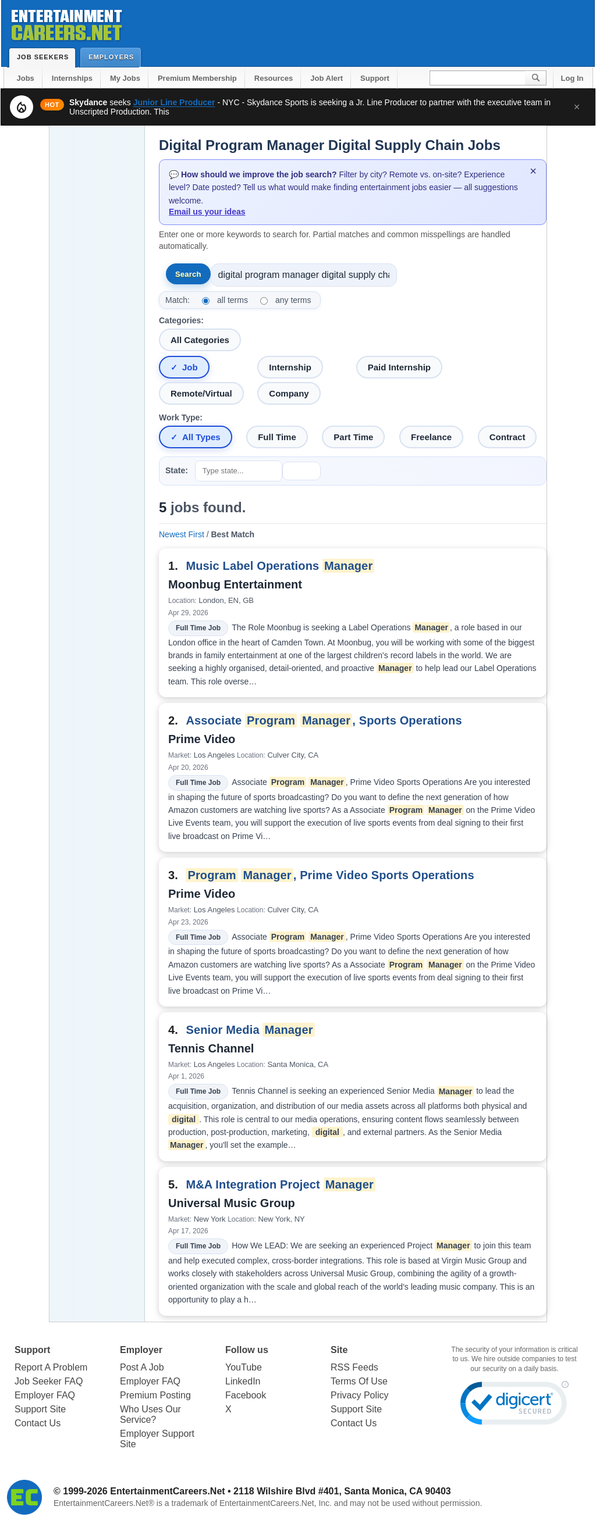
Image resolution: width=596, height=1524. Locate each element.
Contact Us (38, 1423)
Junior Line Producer (174, 102)
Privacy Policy (360, 1395)
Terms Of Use (359, 1381)
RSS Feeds (354, 1367)
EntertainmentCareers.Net (167, 1491)
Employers (113, 57)
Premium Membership (197, 78)
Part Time (353, 437)
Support (374, 78)
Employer (141, 1350)
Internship (290, 367)
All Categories (200, 340)
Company (288, 393)
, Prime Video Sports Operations (330, 875)
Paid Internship (399, 367)
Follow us (246, 1350)
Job (190, 367)
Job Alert (326, 78)
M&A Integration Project (280, 1184)
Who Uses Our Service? (150, 1414)
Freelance (431, 437)
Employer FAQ (45, 1395)
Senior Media (250, 1029)
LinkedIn (243, 1381)
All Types (201, 437)
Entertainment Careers (66, 23)
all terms (232, 300)
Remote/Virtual (201, 393)
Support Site (40, 1409)
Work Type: (181, 417)
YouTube (243, 1367)
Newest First (181, 534)
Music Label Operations (280, 565)
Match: (177, 300)
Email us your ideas (207, 211)
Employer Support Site (157, 1439)
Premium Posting (155, 1395)
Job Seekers (45, 57)
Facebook (245, 1395)
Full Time (277, 437)
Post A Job (142, 1367)
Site (339, 1350)
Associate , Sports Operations (324, 720)
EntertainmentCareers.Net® (104, 1503)
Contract (507, 437)
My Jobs (125, 78)
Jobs (25, 78)
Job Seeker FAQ (49, 1381)
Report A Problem (51, 1367)
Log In (572, 78)
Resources (273, 78)
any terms (293, 300)
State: (176, 470)
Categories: (181, 320)
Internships (72, 78)
